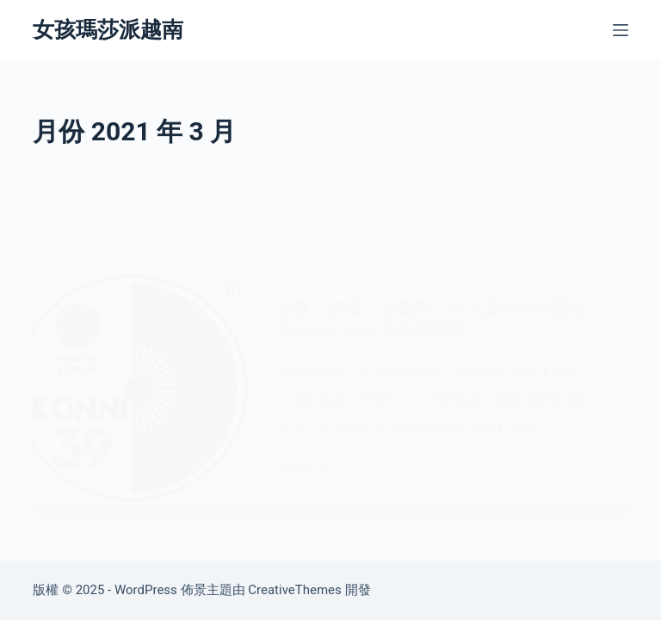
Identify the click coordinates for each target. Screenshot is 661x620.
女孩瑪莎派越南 (108, 29)
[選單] (620, 30)
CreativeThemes (295, 590)
